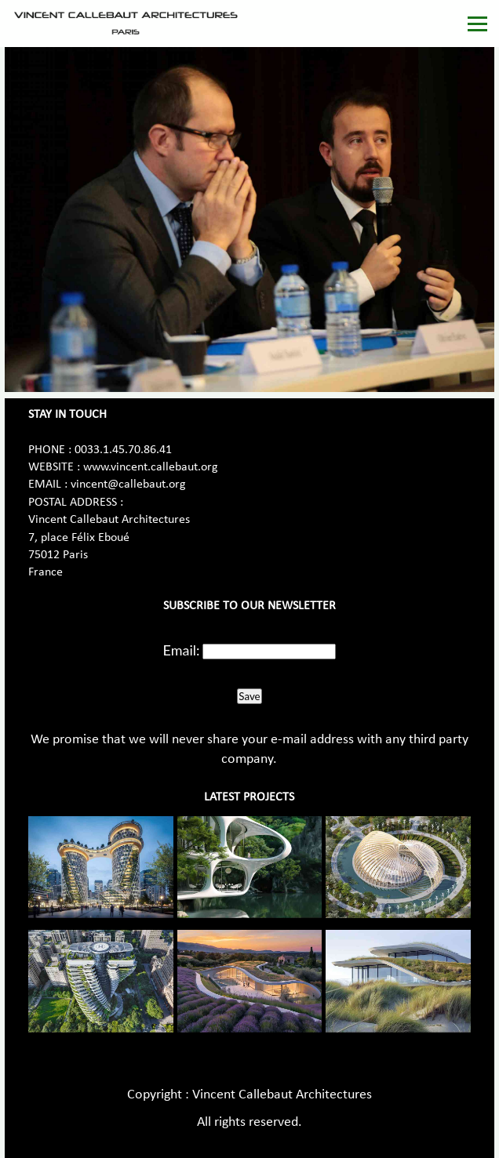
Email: (181, 650)
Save (249, 696)
